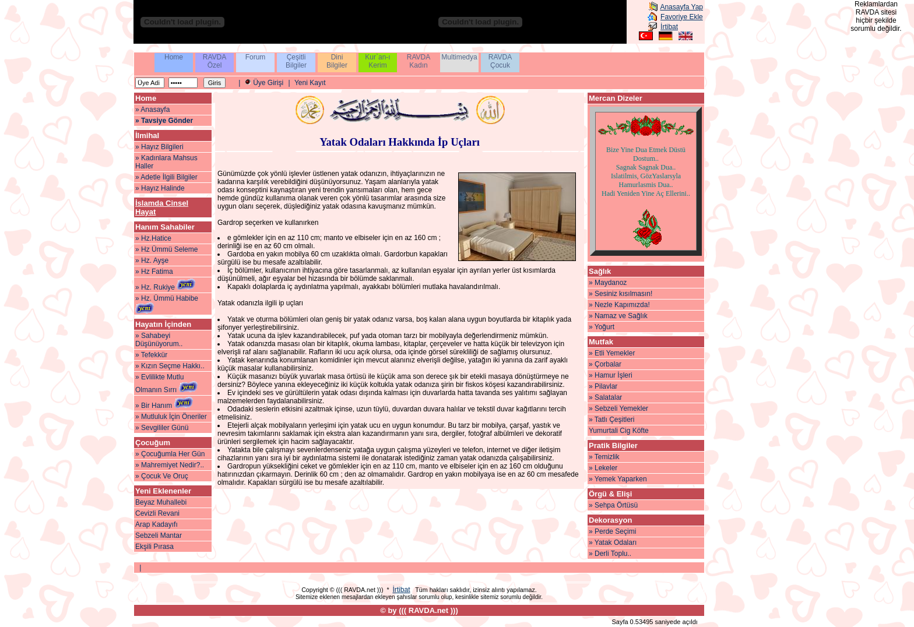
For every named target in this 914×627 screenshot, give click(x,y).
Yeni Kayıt (310, 83)
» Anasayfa (152, 109)
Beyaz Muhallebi (161, 502)
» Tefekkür (151, 355)
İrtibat (669, 27)
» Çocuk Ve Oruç (161, 476)
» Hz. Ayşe (151, 260)
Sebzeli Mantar (158, 535)
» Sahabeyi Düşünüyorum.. (158, 340)
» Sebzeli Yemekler (618, 408)
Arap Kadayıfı (156, 524)
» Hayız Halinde (160, 188)
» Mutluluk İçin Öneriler (171, 417)
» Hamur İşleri (610, 375)
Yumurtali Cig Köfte (619, 431)
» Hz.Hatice (153, 238)
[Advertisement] (879, 214)
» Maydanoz (608, 283)
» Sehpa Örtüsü (613, 505)
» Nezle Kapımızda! (619, 305)
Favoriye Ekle (681, 17)
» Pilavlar (603, 386)
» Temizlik (604, 457)
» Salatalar (605, 397)
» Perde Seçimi (612, 531)
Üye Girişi (268, 83)
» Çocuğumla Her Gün (170, 454)
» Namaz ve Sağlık (618, 316)
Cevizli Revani (157, 513)
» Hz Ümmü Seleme (166, 249)
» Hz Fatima (154, 271)
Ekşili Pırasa (154, 547)
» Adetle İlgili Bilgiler (166, 177)
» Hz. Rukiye (165, 287)
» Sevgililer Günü (161, 428)
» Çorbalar (605, 364)
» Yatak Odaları (613, 542)
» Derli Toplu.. (610, 553)
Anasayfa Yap (681, 7)
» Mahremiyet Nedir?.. (169, 465)
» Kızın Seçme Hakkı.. (170, 366)
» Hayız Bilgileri (159, 147)
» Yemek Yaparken (618, 479)
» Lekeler (603, 468)
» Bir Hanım (164, 405)
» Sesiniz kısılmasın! (620, 294)
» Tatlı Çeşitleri (611, 419)
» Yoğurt (601, 327)
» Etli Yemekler (612, 353)
